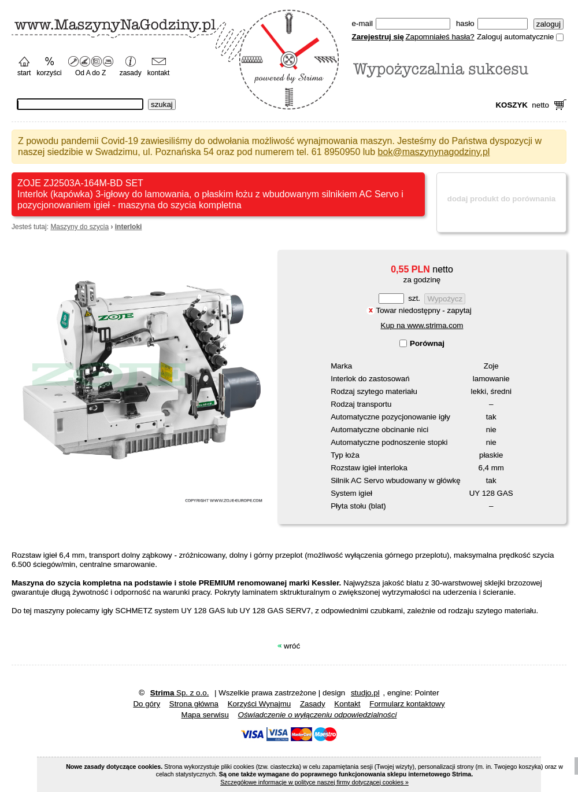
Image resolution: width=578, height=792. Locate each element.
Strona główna (193, 703)
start (24, 73)
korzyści (48, 73)
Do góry (146, 703)
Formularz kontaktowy (406, 703)
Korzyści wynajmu (259, 703)
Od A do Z (90, 73)
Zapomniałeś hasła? (439, 36)
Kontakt (347, 703)
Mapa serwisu (205, 714)
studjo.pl (365, 692)
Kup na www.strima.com (422, 325)
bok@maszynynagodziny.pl (434, 152)
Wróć (292, 646)
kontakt (158, 73)
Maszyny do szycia (79, 227)
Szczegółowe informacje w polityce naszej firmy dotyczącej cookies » (314, 782)
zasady (131, 73)
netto (522, 105)
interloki (128, 227)
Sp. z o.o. (179, 692)
